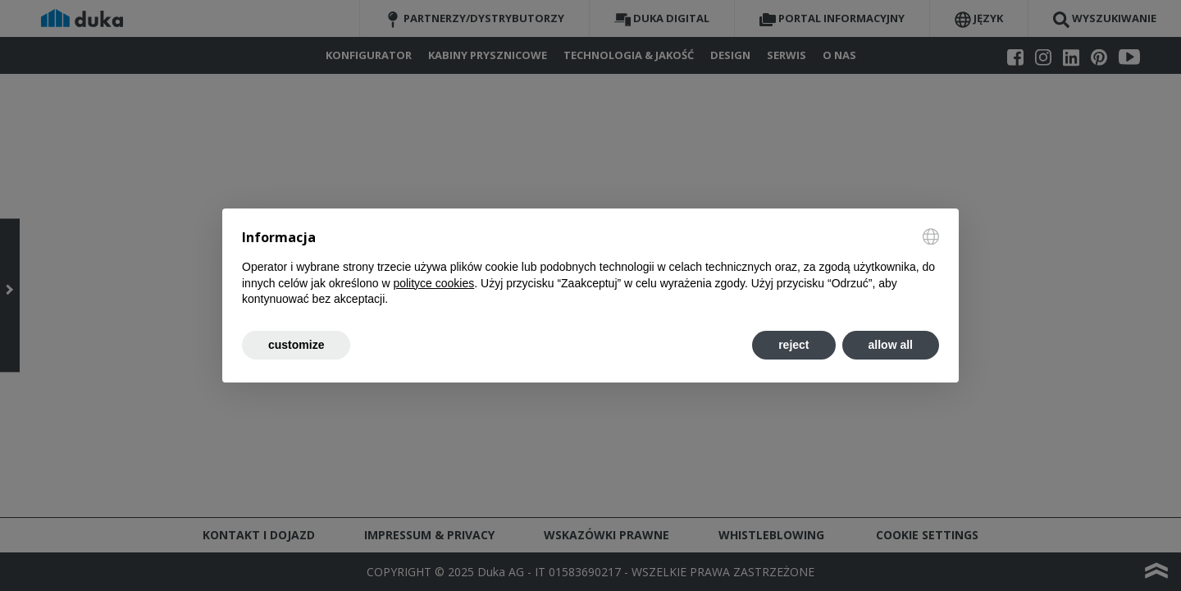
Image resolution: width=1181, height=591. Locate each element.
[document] (590, 268)
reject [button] (793, 344)
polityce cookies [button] (433, 283)
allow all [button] (891, 344)
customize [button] (296, 344)
